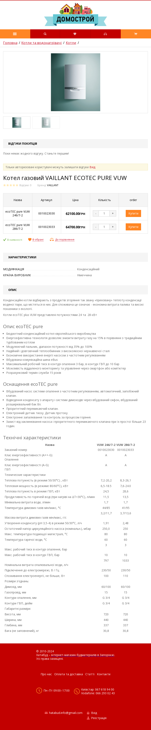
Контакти (103, 674)
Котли (71, 42)
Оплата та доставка (68, 674)
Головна (10, 42)
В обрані (38, 239)
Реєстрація (98, 718)
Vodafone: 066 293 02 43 (98, 693)
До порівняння (64, 239)
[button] (15, 33)
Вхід (92, 167)
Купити (133, 213)
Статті (89, 674)
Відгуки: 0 (25, 185)
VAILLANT (52, 185)
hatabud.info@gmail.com (65, 713)
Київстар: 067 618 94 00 (97, 689)
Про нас (46, 674)
